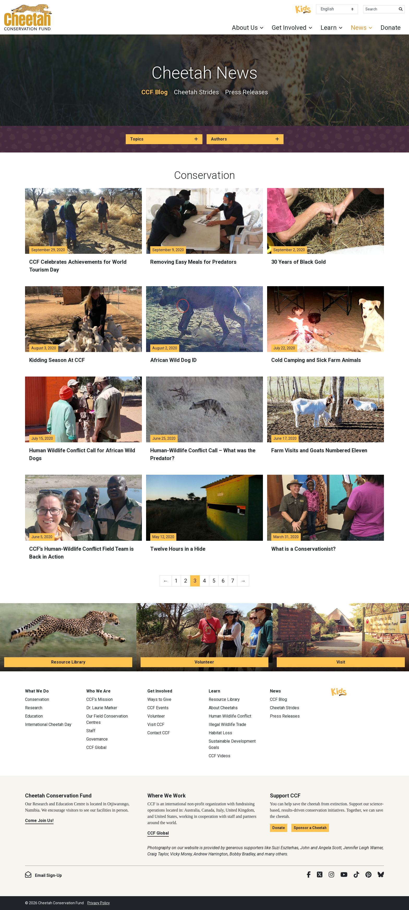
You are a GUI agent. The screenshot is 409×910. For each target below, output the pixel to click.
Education (34, 716)
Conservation (37, 699)
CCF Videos (219, 755)
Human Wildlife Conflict (230, 716)
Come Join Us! (39, 820)
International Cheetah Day (48, 724)
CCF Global (96, 747)
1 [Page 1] (176, 581)
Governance (97, 739)
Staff (90, 730)
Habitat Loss (220, 732)
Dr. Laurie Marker (101, 707)
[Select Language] (337, 9)
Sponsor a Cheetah (310, 828)
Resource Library (68, 662)
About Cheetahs (223, 707)
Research (33, 707)
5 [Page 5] (213, 581)
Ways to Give (159, 699)
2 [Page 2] (185, 581)
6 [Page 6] (223, 581)
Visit (340, 662)
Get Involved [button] (289, 27)
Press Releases (246, 92)
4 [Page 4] (204, 581)
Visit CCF (155, 724)
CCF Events (158, 707)
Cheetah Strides (196, 92)
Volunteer (204, 662)
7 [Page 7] (232, 581)
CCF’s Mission (99, 699)
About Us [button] (245, 27)
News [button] (358, 27)
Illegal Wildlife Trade (227, 724)
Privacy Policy (98, 903)
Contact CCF (158, 732)
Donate (391, 27)
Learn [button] (329, 27)
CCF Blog (154, 92)
